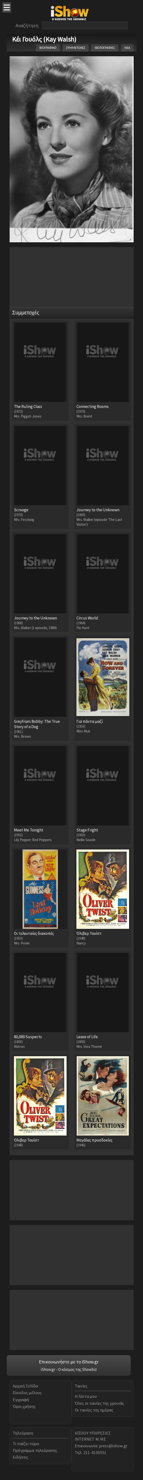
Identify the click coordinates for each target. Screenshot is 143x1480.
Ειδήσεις (20, 1457)
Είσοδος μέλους (27, 1392)
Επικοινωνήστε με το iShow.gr (69, 1362)
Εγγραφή (21, 1399)
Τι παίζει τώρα (26, 1443)
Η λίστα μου (86, 1396)
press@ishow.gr (113, 1446)
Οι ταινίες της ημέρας (94, 1410)
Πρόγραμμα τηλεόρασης (35, 1450)
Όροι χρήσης (24, 1406)
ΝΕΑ (127, 48)
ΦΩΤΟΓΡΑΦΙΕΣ (105, 48)
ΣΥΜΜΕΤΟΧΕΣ (75, 48)
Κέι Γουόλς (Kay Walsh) (44, 39)
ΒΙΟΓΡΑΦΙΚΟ (47, 48)
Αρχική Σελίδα (25, 1386)
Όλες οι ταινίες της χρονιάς (99, 1403)
